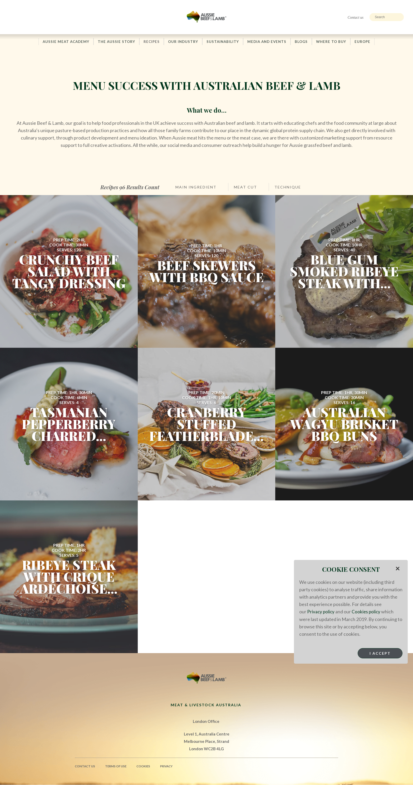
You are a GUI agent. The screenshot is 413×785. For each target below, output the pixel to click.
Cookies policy (367, 611)
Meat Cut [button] (245, 187)
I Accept (380, 653)
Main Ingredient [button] (196, 187)
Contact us (355, 17)
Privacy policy (321, 611)
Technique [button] (287, 187)
